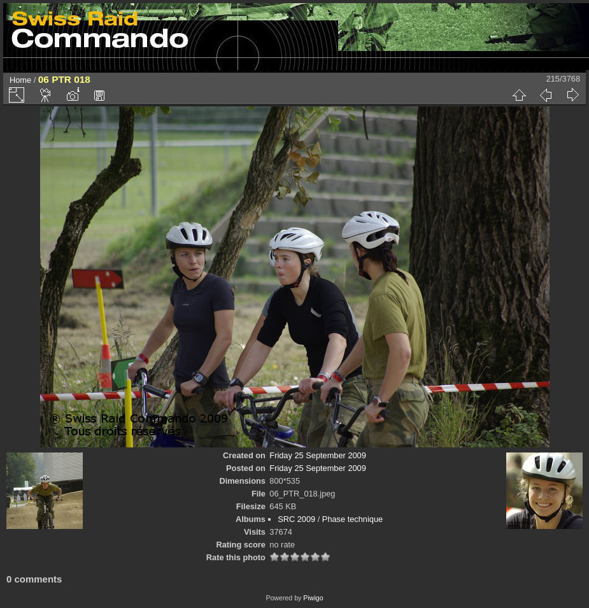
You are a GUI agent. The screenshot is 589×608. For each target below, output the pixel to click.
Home (20, 80)
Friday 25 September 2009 (317, 455)
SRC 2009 (296, 519)
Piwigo (313, 598)
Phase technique (352, 519)
